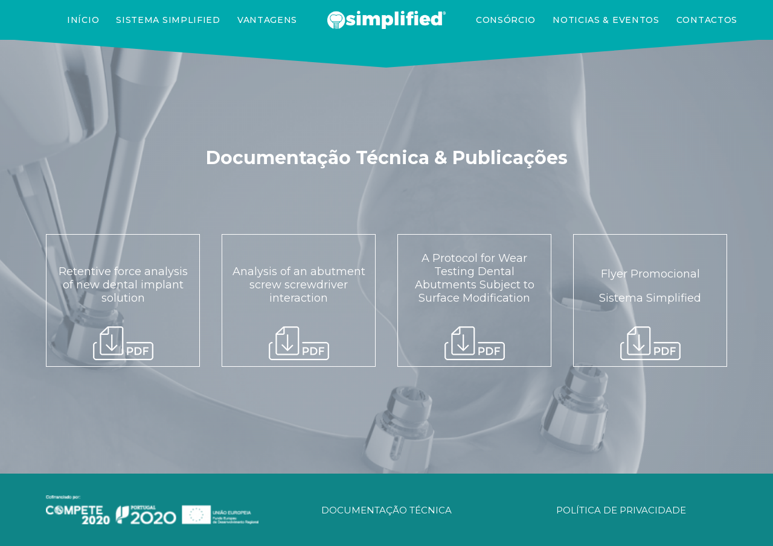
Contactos (706, 19)
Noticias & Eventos (606, 19)
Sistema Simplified (168, 19)
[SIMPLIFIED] (386, 20)
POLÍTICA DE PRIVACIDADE (621, 510)
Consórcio (506, 19)
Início (83, 19)
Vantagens (267, 19)
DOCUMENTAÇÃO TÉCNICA (386, 510)
